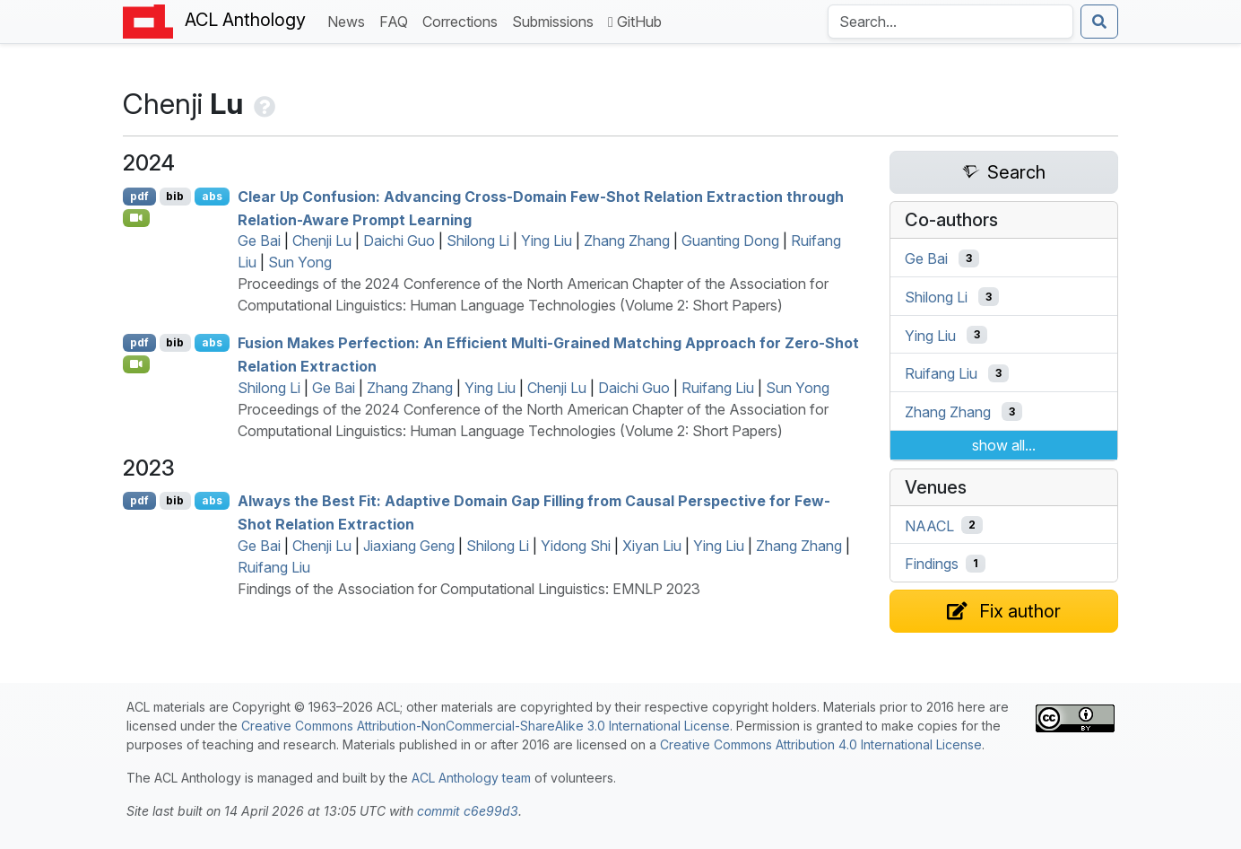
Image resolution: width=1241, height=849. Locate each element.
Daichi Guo (399, 240)
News (349, 20)
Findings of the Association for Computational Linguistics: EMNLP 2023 (469, 589)
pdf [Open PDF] (139, 196)
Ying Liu (546, 240)
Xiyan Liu (651, 546)
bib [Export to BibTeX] (175, 196)
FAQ (397, 20)
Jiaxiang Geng (409, 546)
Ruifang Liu (717, 388)
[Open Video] (136, 218)
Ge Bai (259, 240)
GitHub (635, 22)
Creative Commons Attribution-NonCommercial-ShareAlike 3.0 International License (485, 725)
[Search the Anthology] (950, 21)
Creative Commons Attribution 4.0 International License (821, 744)
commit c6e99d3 (467, 810)
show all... (1004, 445)
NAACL (929, 525)
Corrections (463, 20)
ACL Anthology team (471, 777)
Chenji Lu (321, 240)
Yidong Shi (576, 546)
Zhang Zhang (627, 240)
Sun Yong (300, 262)
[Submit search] (1099, 21)
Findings (932, 564)
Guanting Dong (730, 240)
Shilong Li (478, 240)
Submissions (556, 20)
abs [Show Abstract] (212, 196)
